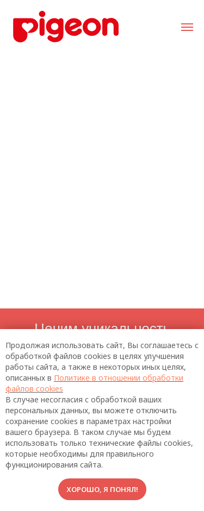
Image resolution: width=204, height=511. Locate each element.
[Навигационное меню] (187, 27)
